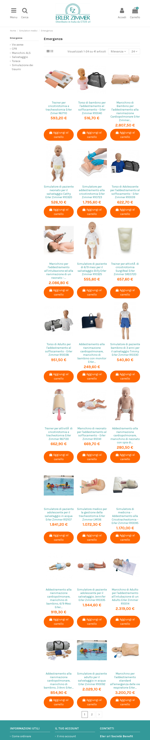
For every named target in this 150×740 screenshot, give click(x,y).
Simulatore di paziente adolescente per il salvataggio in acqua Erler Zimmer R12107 (59, 514)
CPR (14, 48)
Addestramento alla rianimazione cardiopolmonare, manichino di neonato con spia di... (125, 435)
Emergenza (16, 38)
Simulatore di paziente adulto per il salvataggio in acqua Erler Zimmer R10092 (92, 679)
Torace (16, 61)
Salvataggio (20, 57)
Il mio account (66, 736)
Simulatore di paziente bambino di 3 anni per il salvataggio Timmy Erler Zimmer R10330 (125, 349)
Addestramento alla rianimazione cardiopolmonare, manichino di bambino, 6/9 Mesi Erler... (59, 598)
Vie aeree (17, 44)
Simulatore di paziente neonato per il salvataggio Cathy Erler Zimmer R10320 (59, 192)
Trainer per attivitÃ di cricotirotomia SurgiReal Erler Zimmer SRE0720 (125, 269)
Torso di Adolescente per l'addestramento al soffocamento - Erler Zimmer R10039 (125, 192)
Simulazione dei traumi (22, 67)
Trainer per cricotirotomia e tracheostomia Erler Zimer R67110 (59, 108)
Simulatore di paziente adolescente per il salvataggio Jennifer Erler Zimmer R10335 (92, 595)
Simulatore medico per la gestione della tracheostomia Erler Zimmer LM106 (92, 514)
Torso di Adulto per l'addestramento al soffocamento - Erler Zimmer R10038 (58, 349)
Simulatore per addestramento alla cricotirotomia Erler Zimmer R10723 (92, 192)
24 (134, 51)
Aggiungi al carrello (58, 135)
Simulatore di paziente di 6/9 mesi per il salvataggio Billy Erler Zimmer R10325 (92, 269)
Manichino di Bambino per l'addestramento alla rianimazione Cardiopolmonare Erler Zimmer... (125, 111)
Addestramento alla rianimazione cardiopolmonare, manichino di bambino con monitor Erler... (91, 353)
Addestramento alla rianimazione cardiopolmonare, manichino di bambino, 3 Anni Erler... (59, 680)
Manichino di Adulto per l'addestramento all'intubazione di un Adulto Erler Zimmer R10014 (125, 596)
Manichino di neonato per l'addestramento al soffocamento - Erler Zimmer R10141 (92, 434)
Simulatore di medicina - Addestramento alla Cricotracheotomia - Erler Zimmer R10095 (125, 516)
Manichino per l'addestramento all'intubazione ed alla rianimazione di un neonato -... (58, 271)
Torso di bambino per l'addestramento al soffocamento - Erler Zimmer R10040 (92, 108)
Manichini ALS (21, 53)
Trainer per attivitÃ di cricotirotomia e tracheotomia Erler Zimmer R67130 (59, 434)
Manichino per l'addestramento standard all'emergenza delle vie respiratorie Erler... (125, 680)
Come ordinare (21, 736)
